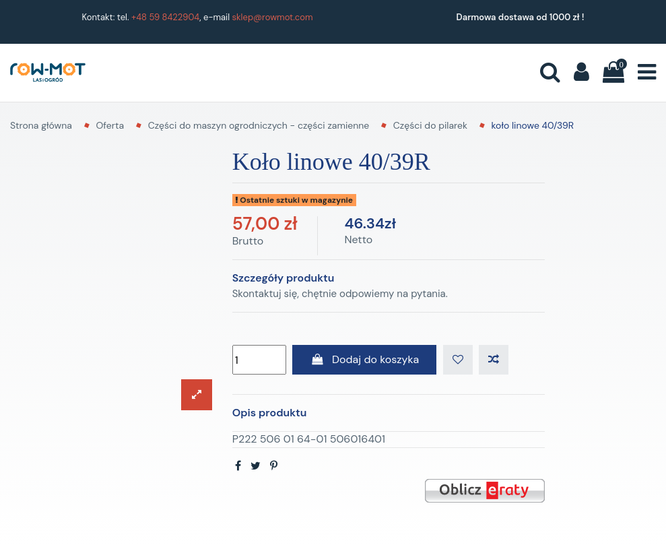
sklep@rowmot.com (272, 17)
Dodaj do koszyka (364, 359)
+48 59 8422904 (165, 17)
